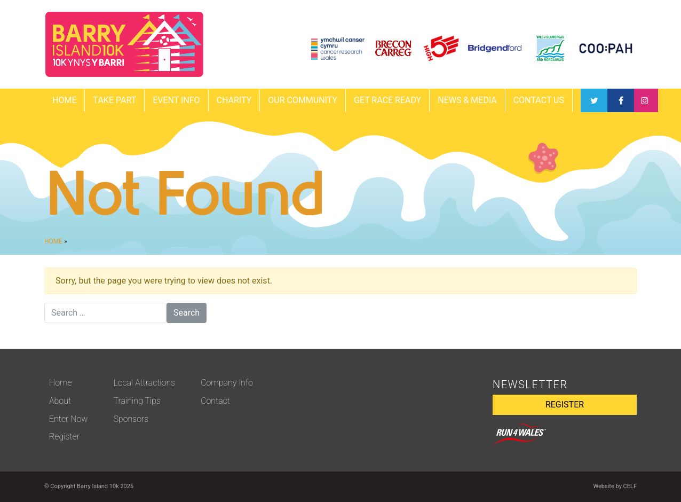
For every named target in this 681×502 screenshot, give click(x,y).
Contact (215, 401)
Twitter (620, 100)
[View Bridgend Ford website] (495, 48)
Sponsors (130, 419)
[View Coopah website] (606, 48)
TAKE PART (114, 100)
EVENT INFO (176, 100)
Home (64, 100)
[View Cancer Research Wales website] (338, 48)
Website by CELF (615, 486)
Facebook (594, 100)
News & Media (467, 100)
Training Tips (136, 401)
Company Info (227, 383)
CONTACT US (538, 100)
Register (64, 437)
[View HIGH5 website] (441, 48)
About (60, 401)
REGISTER (564, 404)
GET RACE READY (387, 100)
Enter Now (68, 419)
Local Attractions (144, 383)
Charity (234, 100)
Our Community (302, 100)
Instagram (644, 100)
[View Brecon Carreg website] (393, 48)
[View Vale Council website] (550, 48)
